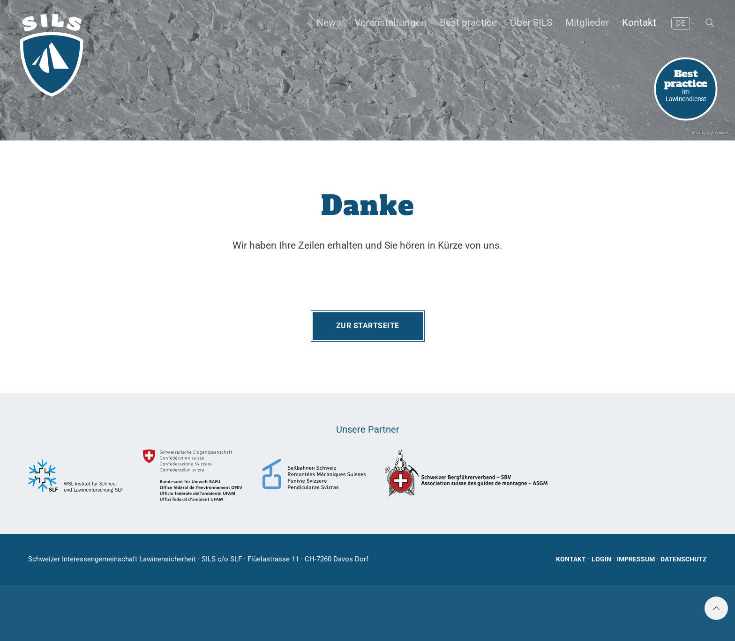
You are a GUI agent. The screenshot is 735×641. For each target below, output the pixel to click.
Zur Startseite (367, 325)
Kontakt (571, 559)
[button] (709, 23)
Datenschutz (683, 559)
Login (601, 559)
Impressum (636, 559)
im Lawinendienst (686, 84)
